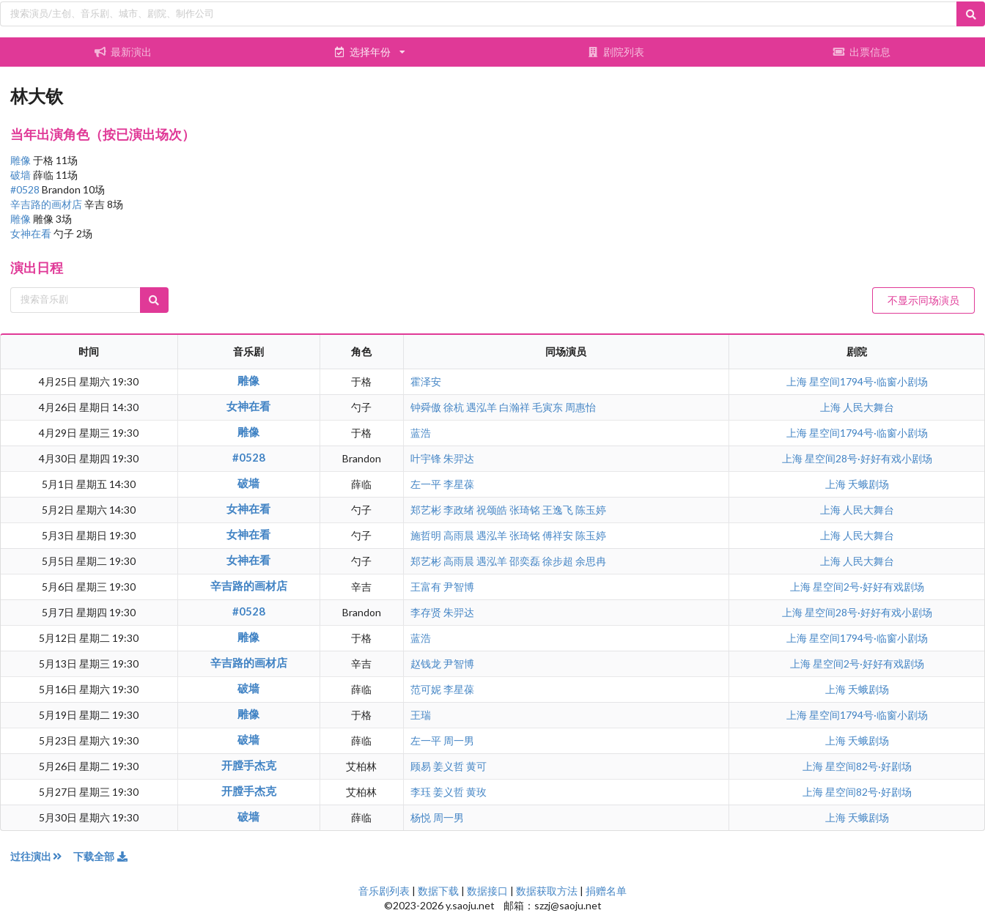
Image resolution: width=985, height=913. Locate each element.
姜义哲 (448, 766)
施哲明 (425, 535)
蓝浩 (420, 432)
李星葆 (458, 484)
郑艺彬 (425, 509)
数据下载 (438, 890)
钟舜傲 (425, 407)
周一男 (458, 740)
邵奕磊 (524, 561)
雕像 (21, 160)
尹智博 (458, 586)
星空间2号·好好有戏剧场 (868, 586)
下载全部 (101, 856)
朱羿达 (458, 458)
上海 (797, 381)
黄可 (476, 766)
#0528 (26, 189)
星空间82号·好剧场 (868, 766)
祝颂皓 (491, 509)
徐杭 (453, 407)
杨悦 (420, 817)
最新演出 (123, 51)
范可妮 (425, 689)
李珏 (420, 792)
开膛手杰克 (248, 765)
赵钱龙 (425, 663)
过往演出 (41, 856)
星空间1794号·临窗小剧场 (868, 381)
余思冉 (590, 561)
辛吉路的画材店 (47, 204)
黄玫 (476, 792)
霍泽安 (425, 381)
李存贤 (425, 612)
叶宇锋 (425, 458)
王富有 (425, 586)
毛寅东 (547, 407)
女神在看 (32, 233)
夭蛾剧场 (868, 484)
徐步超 (557, 561)
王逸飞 (557, 509)
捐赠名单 (606, 890)
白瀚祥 (514, 407)
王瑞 (420, 715)
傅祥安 (557, 535)
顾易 (420, 766)
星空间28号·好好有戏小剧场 (868, 458)
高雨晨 (458, 535)
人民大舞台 (868, 407)
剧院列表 (615, 51)
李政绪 (458, 509)
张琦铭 (524, 509)
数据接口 (487, 890)
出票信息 (861, 51)
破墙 (21, 175)
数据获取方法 (547, 890)
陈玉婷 (590, 509)
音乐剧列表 (384, 890)
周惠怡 (580, 407)
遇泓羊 (481, 407)
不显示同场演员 (923, 300)
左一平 (425, 484)
